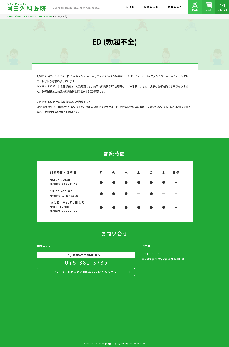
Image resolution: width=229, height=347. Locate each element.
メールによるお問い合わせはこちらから (89, 272)
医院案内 (131, 6)
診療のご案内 (153, 6)
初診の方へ (175, 6)
